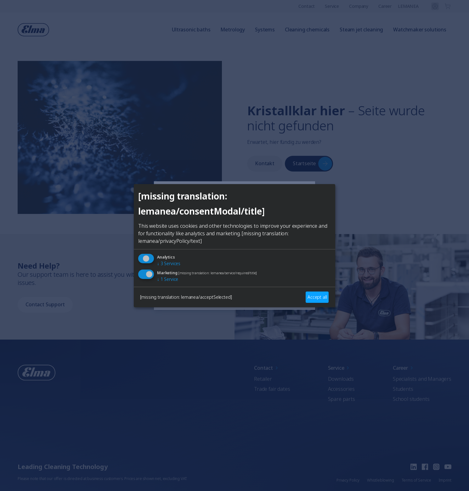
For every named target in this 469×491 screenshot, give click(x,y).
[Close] (160, 198)
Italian (273, 271)
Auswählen (234, 294)
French (242, 271)
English (176, 271)
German (209, 271)
